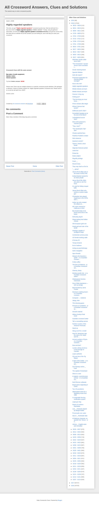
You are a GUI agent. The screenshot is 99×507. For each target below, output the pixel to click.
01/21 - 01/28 (77, 474)
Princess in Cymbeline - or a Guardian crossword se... (80, 307)
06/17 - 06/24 (77, 49)
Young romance (77, 243)
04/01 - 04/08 (77, 448)
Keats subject (76, 156)
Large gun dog (76, 402)
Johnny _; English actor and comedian (79, 425)
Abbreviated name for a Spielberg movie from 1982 (79, 393)
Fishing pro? (76, 97)
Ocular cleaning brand (79, 70)
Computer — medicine (79, 298)
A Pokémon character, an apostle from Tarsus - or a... (80, 420)
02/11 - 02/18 (77, 466)
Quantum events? (77, 141)
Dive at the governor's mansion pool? (79, 122)
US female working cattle (79, 237)
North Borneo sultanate (79, 382)
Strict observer (76, 138)
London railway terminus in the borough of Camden (79, 349)
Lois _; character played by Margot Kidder (79, 409)
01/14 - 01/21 (77, 477)
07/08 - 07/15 (77, 41)
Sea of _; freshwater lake (79, 416)
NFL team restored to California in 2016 (78, 207)
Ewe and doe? (76, 345)
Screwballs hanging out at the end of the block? (80, 114)
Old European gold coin (79, 223)
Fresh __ (75, 161)
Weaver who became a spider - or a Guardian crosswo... (79, 257)
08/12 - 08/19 (77, 28)
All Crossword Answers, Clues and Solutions (46, 7)
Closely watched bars (78, 133)
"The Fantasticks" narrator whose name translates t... (80, 65)
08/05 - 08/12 (77, 31)
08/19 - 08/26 (77, 25)
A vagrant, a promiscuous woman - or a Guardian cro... (80, 377)
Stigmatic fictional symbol (80, 148)
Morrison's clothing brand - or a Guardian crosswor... (80, 293)
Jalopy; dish (76, 300)
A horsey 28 (76, 240)
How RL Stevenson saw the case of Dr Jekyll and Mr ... (79, 335)
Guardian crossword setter (80, 318)
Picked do (75, 153)
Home (35, 166)
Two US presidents (78, 389)
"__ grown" (75, 169)
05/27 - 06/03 (77, 57)
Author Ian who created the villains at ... (79, 203)
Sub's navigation (77, 251)
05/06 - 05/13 (77, 434)
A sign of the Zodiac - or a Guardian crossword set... (80, 362)
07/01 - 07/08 (77, 44)
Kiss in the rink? (77, 83)
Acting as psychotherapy (79, 248)
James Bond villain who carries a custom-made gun (80, 192)
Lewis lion (75, 150)
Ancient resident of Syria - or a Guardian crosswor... (80, 341)
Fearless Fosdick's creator (80, 135)
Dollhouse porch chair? (79, 110)
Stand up (75, 328)
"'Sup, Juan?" (76, 126)
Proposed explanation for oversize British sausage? (79, 79)
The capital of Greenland (79, 371)
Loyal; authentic (77, 354)
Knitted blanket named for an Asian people (80, 176)
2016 (73, 485)
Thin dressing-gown (78, 303)
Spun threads (76, 253)
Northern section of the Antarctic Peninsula (79, 324)
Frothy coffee (76, 262)
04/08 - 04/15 (77, 445)
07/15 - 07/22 (77, 38)
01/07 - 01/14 (77, 479)
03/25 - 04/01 (77, 450)
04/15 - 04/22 (77, 442)
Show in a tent (76, 373)
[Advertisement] (34, 51)
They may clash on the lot (80, 166)
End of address (77, 245)
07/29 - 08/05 (77, 33)
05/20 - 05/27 (77, 429)
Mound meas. (76, 164)
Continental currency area (80, 235)
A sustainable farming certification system (78, 398)
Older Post (59, 166)
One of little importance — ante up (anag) (80, 284)
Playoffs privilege (77, 158)
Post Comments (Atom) (38, 171)
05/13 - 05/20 (77, 432)
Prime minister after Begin (80, 103)
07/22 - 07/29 (77, 36)
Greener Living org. (78, 94)
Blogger (60, 500)
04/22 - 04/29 (77, 440)
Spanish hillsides (77, 72)
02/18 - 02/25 (77, 463)
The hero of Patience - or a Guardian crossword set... (79, 266)
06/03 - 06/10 (77, 54)
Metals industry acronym (79, 89)
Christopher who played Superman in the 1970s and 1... (80, 198)
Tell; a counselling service (80, 321)
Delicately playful (77, 217)
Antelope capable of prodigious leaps (78, 231)
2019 (73, 20)
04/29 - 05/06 (77, 437)
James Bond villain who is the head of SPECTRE (80, 172)
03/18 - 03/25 (77, 453)
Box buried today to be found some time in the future (80, 212)
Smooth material (77, 311)
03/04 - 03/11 (77, 458)
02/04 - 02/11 (77, 469)
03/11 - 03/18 (77, 456)
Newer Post (10, 166)
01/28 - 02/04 (77, 471)
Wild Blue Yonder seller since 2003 (79, 60)
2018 (73, 23)
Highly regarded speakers (80, 86)
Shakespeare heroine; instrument (79, 279)
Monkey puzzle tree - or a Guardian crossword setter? (80, 274)
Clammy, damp (76, 270)
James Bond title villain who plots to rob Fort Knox (79, 182)
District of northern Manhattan (77, 405)
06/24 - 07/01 (77, 46)
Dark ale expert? (77, 75)
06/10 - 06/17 (77, 52)
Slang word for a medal (79, 331)
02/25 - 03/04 (77, 461)
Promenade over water (79, 413)
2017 (73, 483)
